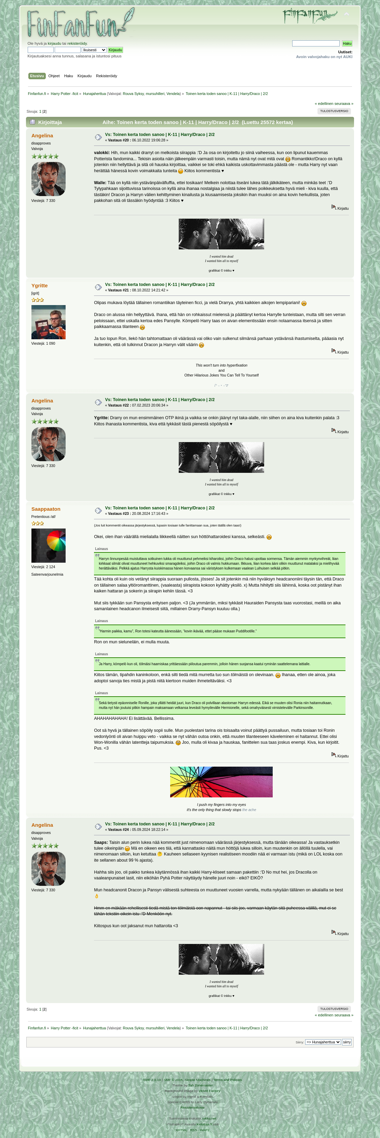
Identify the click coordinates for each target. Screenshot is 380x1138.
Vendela (173, 94)
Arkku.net (209, 1118)
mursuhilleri (155, 94)
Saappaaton (45, 509)
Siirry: (300, 1042)
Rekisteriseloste (192, 1107)
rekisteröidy (77, 43)
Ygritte (39, 285)
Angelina (42, 135)
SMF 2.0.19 (152, 1080)
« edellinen (324, 103)
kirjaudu (54, 43)
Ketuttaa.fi (204, 1124)
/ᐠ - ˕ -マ (222, 385)
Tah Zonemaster (200, 1085)
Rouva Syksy (133, 94)
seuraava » (344, 103)
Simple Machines (198, 1080)
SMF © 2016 (173, 1080)
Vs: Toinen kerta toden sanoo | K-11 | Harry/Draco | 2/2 (160, 134)
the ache (249, 810)
